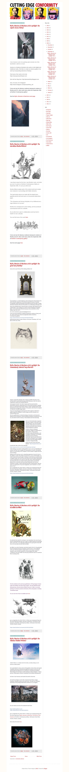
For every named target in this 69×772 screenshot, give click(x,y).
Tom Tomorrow (49, 140)
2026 (48, 25)
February (50, 90)
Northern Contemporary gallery (19, 238)
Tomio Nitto (48, 141)
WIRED (47, 145)
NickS (37, 768)
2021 (48, 36)
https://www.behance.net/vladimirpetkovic (19, 710)
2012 (48, 103)
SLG (47, 134)
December (50, 45)
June (49, 83)
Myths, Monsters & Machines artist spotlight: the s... (52, 54)
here (27, 217)
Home (26, 756)
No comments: (27, 136)
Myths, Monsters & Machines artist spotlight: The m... (52, 59)
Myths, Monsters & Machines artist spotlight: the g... (52, 64)
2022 (48, 34)
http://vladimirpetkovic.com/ (16, 709)
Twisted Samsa (49, 143)
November (50, 47)
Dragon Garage (49, 115)
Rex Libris (48, 131)
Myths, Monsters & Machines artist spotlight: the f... (52, 77)
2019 (48, 40)
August (49, 81)
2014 (48, 99)
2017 (48, 95)
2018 (48, 43)
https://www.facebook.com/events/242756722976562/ (21, 317)
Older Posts (39, 756)
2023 (48, 32)
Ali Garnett (48, 109)
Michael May (49, 122)
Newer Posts (13, 756)
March (49, 88)
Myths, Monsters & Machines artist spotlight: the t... (52, 68)
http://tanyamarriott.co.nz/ (35, 443)
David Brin (48, 113)
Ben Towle (48, 111)
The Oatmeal (49, 136)
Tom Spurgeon (49, 138)
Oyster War (48, 127)
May (49, 85)
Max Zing (48, 120)
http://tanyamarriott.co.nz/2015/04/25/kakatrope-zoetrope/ (23, 447)
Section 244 (48, 133)
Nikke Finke (48, 124)
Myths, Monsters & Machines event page (24, 96)
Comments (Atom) (20, 758)
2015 (48, 97)
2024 (48, 30)
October (50, 49)
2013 (48, 101)
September (50, 51)
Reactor (48, 129)
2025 (48, 27)
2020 (48, 38)
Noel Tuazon (48, 125)
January (49, 92)
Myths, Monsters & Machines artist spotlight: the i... (52, 73)
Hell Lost (48, 116)
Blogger (45, 768)
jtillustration (48, 118)
